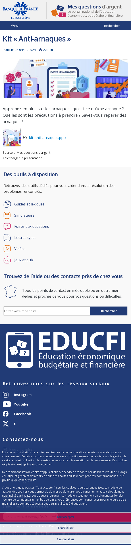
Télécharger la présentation (22, 158)
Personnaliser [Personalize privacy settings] (65, 539)
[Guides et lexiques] (65, 204)
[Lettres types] (65, 237)
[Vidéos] (65, 248)
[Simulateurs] (65, 215)
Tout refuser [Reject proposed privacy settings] (65, 528)
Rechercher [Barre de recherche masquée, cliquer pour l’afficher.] (112, 26)
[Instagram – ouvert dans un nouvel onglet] (17, 395)
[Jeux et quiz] (65, 259)
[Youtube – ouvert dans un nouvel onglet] (16, 404)
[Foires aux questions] (65, 226)
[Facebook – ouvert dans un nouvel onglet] (17, 414)
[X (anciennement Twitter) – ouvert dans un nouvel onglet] (9, 423)
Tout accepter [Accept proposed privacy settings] (65, 517)
